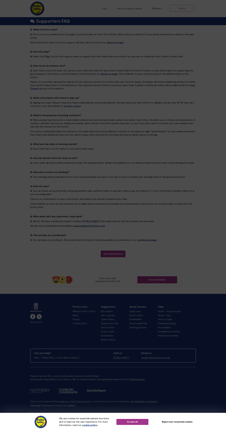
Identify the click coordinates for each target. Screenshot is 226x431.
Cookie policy (80, 323)
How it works (108, 327)
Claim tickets (108, 319)
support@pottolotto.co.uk (89, 225)
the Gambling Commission (144, 401)
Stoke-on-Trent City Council (74, 401)
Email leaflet (135, 319)
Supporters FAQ (109, 323)
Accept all (132, 422)
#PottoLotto (36, 322)
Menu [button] (156, 8)
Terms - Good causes (169, 311)
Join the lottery (113, 254)
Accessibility (164, 327)
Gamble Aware (137, 379)
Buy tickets (107, 311)
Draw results (107, 331)
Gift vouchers (108, 315)
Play (104, 8)
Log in (181, 8)
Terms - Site (164, 315)
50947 (71, 405)
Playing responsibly (168, 335)
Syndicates (107, 335)
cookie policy (90, 425)
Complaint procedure (169, 331)
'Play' (47, 56)
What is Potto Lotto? (84, 311)
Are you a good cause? (129, 8)
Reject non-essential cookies (177, 422)
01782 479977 (91, 221)
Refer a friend (108, 339)
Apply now (135, 311)
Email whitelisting (167, 323)
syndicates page (147, 240)
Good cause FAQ (138, 323)
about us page (115, 42)
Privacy (76, 319)
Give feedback (157, 279)
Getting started (137, 327)
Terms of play (165, 319)
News (75, 315)
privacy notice (72, 106)
